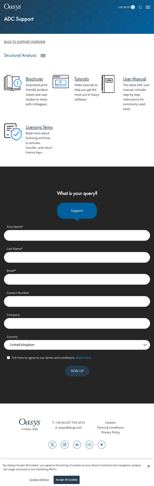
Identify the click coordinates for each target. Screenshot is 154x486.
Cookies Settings (39, 479)
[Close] (148, 466)
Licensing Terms (39, 127)
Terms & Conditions (110, 427)
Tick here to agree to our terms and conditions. (51, 358)
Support (77, 210)
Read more (83, 358)
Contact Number (18, 293)
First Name (15, 227)
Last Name (15, 249)
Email (11, 271)
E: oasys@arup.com (68, 427)
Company (13, 315)
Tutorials (81, 79)
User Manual (134, 79)
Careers (110, 422)
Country (12, 337)
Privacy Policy (110, 432)
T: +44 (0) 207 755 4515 (68, 422)
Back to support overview (24, 42)
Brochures (34, 79)
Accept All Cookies (66, 479)
